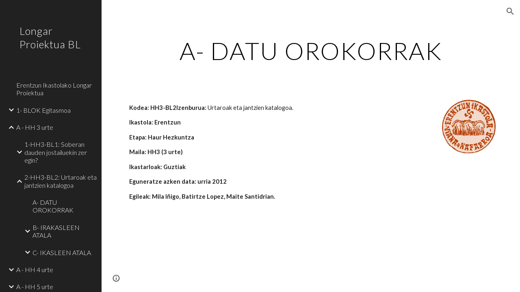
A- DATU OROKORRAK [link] (53, 206)
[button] (510, 11)
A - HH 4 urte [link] (34, 269)
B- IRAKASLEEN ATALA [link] (56, 231)
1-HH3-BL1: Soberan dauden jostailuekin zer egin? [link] (55, 152)
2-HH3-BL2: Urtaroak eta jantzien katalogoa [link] (60, 181)
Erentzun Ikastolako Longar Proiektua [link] (54, 89)
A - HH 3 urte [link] (34, 127)
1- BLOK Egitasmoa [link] (43, 110)
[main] (311, 50)
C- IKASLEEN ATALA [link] (61, 252)
